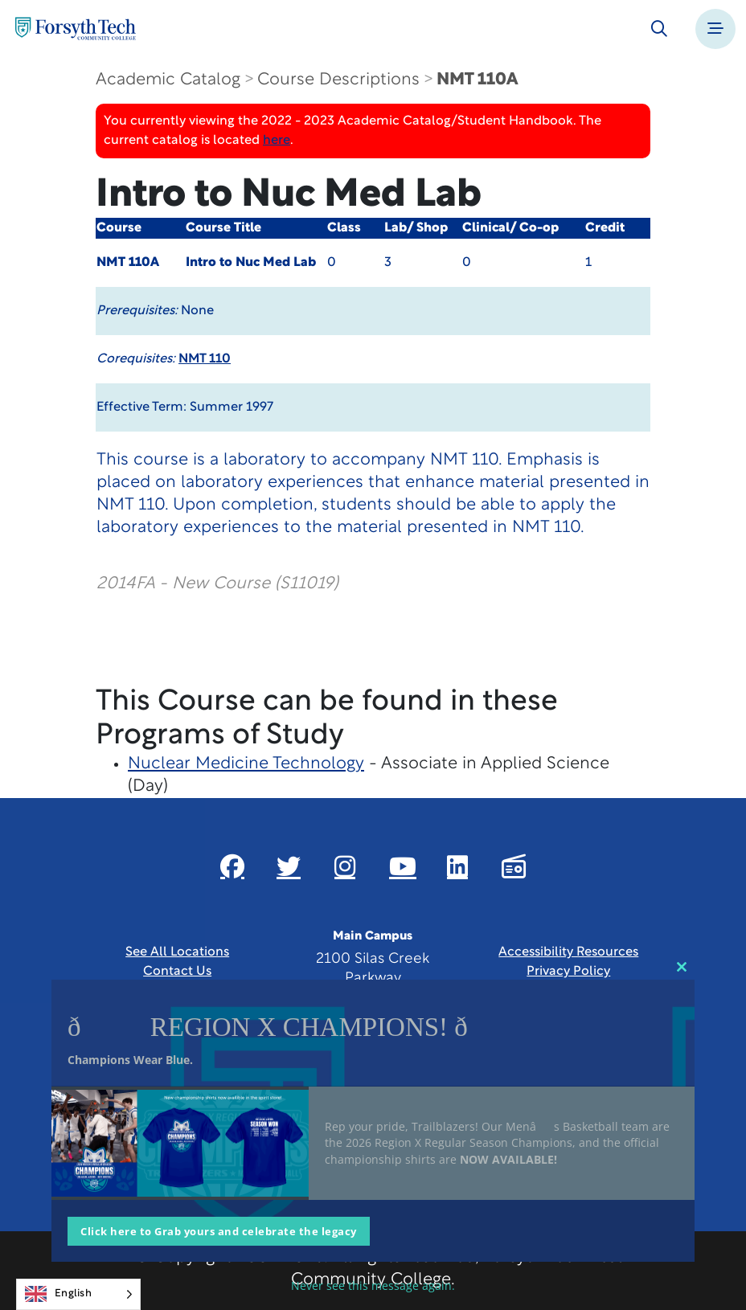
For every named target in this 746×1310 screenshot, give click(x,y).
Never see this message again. (373, 1285)
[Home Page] (75, 28)
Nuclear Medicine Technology (246, 763)
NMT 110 (204, 359)
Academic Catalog (168, 80)
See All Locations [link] (177, 952)
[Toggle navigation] (715, 29)
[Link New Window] (232, 866)
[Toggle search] (659, 29)
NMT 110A (477, 80)
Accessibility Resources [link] (568, 952)
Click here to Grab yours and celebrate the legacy (218, 1231)
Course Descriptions (338, 80)
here (276, 140)
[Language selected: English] (78, 1294)
